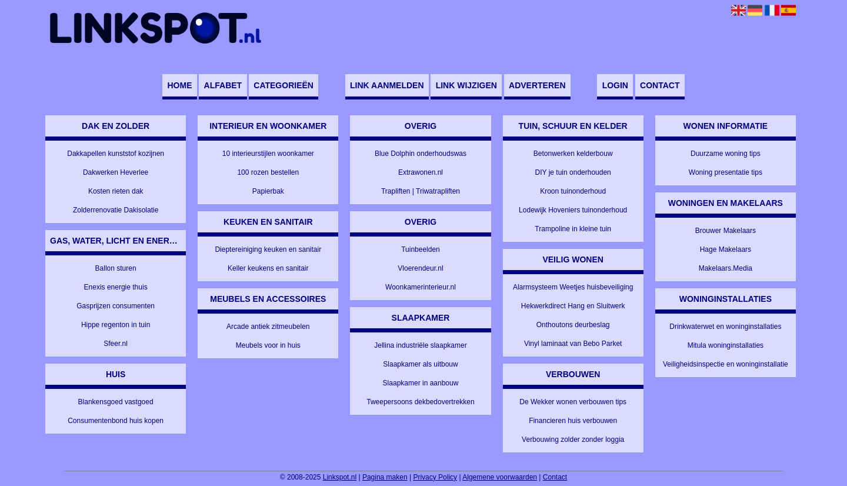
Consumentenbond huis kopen (116, 421)
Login (615, 85)
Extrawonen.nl (420, 172)
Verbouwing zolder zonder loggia (573, 439)
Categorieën (284, 85)
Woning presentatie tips (725, 172)
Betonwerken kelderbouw (573, 153)
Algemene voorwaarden (499, 477)
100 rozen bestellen (268, 172)
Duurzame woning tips (726, 153)
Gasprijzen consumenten (115, 306)
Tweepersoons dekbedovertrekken (420, 402)
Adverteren (537, 85)
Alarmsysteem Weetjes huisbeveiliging (573, 287)
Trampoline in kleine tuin (573, 229)
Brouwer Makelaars (725, 231)
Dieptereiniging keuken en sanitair (268, 249)
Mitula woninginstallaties (725, 345)
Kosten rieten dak (115, 191)
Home (179, 85)
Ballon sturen (115, 268)
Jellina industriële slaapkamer (420, 345)
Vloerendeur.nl (420, 268)
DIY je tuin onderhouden (573, 172)
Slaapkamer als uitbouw (420, 364)
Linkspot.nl (339, 477)
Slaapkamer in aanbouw (421, 383)
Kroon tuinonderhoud (573, 191)
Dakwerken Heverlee (115, 172)
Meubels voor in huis (268, 345)
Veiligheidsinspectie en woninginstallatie (725, 364)
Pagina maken (385, 477)
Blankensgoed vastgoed (116, 402)
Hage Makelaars (725, 249)
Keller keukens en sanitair (268, 268)
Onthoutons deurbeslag (573, 325)
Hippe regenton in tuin (115, 325)
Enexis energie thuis (116, 287)
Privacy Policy (435, 477)
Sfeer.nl (116, 343)
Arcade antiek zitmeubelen (267, 326)
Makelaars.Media (725, 268)
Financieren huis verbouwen (573, 421)
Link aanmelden (387, 85)
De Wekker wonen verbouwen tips (572, 402)
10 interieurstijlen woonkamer (268, 153)
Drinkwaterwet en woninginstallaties (725, 326)
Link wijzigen (466, 85)
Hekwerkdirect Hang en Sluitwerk (573, 306)
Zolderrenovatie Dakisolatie (115, 210)
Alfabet (223, 85)
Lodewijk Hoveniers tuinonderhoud (573, 210)
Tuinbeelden (420, 249)
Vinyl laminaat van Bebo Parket (573, 343)
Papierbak (268, 191)
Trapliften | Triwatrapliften (420, 191)
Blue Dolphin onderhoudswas (420, 153)
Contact (659, 85)
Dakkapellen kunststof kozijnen (115, 153)
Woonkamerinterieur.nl (420, 287)
